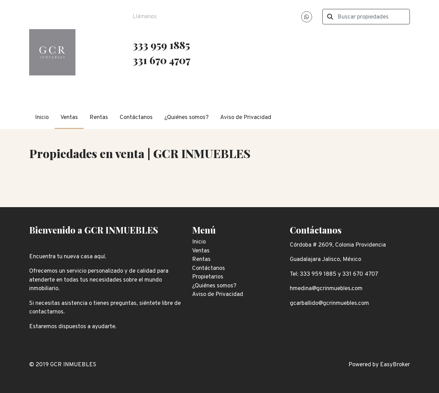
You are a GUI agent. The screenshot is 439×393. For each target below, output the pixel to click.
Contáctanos (136, 117)
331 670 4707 (162, 60)
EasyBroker (395, 365)
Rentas (99, 117)
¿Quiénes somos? (186, 117)
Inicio (42, 117)
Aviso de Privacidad (245, 117)
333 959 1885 (161, 44)
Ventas (69, 117)
